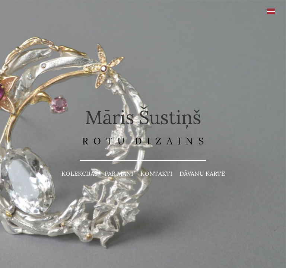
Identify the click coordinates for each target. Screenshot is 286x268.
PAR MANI (119, 173)
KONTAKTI (156, 173)
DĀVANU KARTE (202, 173)
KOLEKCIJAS (79, 173)
